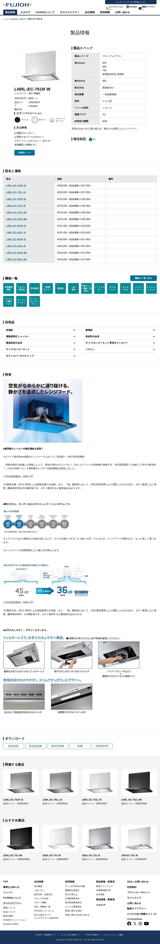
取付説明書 (57, 746)
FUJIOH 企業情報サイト (45, 935)
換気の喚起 (8, 916)
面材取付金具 (93, 336)
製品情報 (10, 12)
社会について (9, 912)
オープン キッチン (21, 301)
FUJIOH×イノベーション (14, 920)
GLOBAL (133, 7)
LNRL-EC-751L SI (16, 192)
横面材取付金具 (14, 343)
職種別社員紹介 (72, 890)
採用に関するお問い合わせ (77, 915)
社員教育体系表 (72, 898)
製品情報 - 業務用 (105, 899)
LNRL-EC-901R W (16, 239)
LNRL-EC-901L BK (16, 259)
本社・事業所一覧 (42, 907)
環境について (9, 908)
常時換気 (34, 288)
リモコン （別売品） (21, 288)
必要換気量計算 (103, 890)
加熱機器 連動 (8, 288)
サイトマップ (134, 898)
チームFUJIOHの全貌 (75, 886)
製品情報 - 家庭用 (18, 19)
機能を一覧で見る (143, 278)
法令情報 (100, 894)
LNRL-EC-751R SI (16, 185)
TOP (5, 881)
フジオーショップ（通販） (113, 935)
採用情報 (105, 12)
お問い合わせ (134, 903)
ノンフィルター (99, 288)
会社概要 (38, 886)
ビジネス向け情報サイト (140, 914)
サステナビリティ (70, 12)
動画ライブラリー (148, 8)
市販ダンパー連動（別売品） (86, 288)
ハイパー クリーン (138, 288)
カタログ (25, 12)
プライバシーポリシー (138, 892)
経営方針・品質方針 (43, 894)
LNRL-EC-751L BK (16, 212)
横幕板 (89, 330)
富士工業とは (71, 894)
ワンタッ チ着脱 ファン (8, 301)
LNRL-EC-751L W (16, 206)
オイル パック (112, 288)
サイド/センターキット (18, 349)
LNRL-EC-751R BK (16, 219)
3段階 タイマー (47, 288)
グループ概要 (40, 902)
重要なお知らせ (11, 887)
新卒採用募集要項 (73, 902)
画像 (80, 746)
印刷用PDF (102, 746)
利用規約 (131, 887)
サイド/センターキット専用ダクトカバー (107, 343)
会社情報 (90, 12)
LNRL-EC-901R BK (16, 253)
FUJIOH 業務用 (92, 935)
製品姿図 (13, 746)
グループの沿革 (41, 898)
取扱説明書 (35, 746)
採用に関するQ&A (73, 911)
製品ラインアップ (104, 886)
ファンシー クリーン (151, 288)
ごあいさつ (39, 890)
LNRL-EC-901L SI (16, 232)
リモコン (90, 349)
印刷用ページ (24, 152)
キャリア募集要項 (73, 907)
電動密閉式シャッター (17, 336)
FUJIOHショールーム (44, 911)
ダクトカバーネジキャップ (20, 356)
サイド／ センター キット (34, 301)
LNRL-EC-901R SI (16, 226)
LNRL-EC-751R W (16, 199)
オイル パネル (125, 288)
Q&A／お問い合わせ (138, 881)
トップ (6, 19)
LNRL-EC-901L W (16, 246)
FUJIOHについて (45, 12)
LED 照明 (73, 288)
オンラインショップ (116, 8)
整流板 (61, 288)
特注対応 (79, 139)
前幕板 (9, 330)
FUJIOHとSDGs (10, 924)
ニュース (7, 892)
